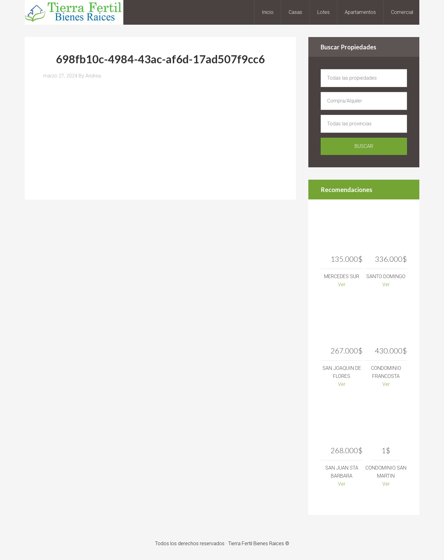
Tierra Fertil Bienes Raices (74, 12)
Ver (341, 284)
